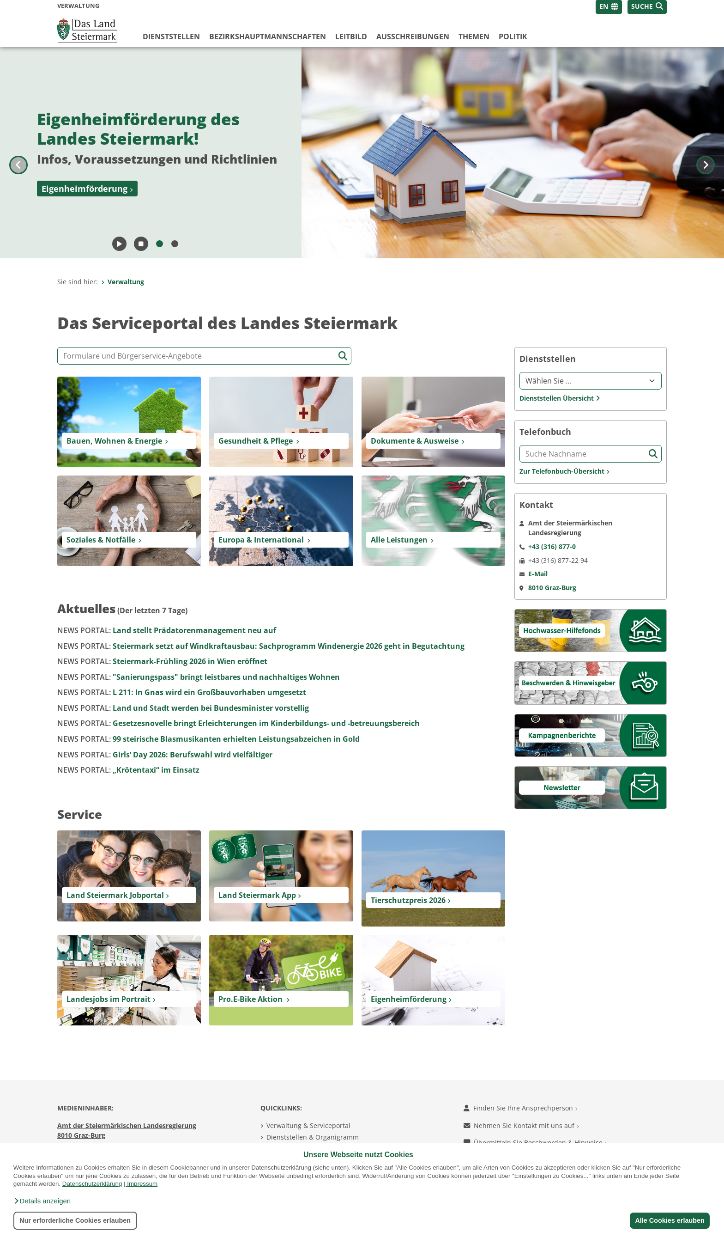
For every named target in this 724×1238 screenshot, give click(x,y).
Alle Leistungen (399, 540)
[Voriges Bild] (18, 152)
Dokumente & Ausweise (415, 441)
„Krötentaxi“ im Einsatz (128, 770)
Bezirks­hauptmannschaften (267, 36)
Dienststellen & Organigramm (312, 1137)
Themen (474, 36)
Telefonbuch (545, 432)
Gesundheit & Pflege (255, 441)
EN (603, 6)
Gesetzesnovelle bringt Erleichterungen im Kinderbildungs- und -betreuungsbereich (238, 723)
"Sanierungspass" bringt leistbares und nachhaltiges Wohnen (198, 677)
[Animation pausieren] (141, 244)
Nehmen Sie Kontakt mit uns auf (521, 1125)
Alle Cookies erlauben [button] (669, 1220)
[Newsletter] (590, 786)
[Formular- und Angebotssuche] (204, 356)
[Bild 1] (159, 244)
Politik (513, 36)
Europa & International (261, 540)
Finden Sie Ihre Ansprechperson (521, 1108)
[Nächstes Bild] (705, 152)
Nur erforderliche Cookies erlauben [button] (75, 1220)
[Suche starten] (343, 356)
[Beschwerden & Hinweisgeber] (590, 682)
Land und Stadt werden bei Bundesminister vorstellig (183, 708)
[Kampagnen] (590, 734)
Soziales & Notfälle (100, 540)
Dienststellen (171, 36)
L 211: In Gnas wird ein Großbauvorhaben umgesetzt (181, 692)
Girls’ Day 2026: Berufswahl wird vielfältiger (164, 755)
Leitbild (351, 36)
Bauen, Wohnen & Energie (114, 441)
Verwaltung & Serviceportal (308, 1125)
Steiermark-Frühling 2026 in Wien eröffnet (162, 661)
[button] (42, 1201)
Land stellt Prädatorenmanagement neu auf (166, 630)
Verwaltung (122, 281)
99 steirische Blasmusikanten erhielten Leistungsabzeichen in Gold (208, 739)
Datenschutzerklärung (92, 1183)
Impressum (142, 1183)
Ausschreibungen (412, 36)
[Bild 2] (175, 244)
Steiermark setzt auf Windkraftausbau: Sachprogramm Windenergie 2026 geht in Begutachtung (261, 646)
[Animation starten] (119, 244)
